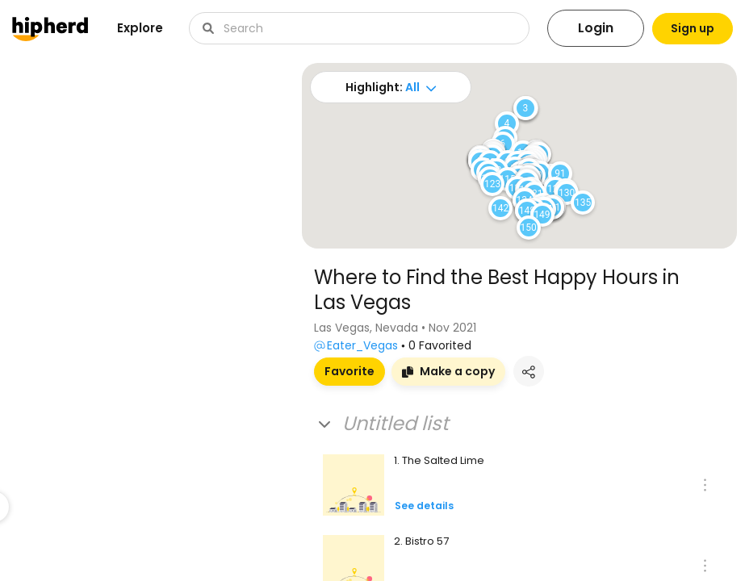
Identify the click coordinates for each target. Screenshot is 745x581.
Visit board (57, 495)
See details (424, 505)
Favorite (349, 371)
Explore (140, 27)
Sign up (684, 28)
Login (579, 28)
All (407, 87)
